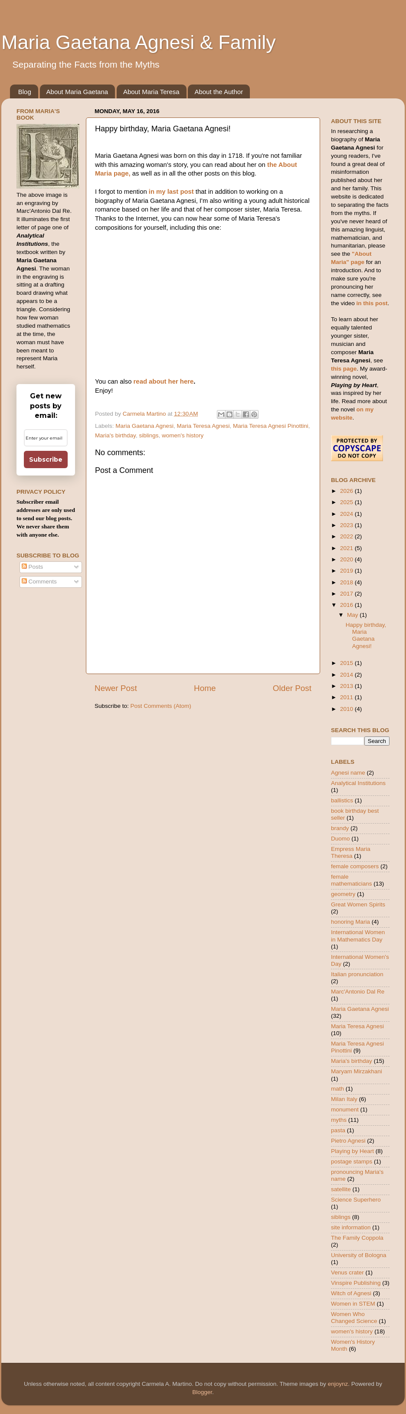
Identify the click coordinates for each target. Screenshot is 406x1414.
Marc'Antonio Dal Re (357, 991)
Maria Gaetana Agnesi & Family (138, 42)
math (337, 1088)
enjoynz (338, 1384)
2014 (347, 674)
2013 (347, 686)
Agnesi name (348, 772)
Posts (32, 567)
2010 (347, 709)
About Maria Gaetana (77, 91)
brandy (340, 828)
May (353, 615)
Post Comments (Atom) (161, 706)
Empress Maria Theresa (350, 852)
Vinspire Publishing (356, 1283)
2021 (347, 548)
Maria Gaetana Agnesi (144, 426)
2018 (347, 582)
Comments (39, 581)
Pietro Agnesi (348, 1140)
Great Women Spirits (358, 904)
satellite (341, 1189)
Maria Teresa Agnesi (203, 426)
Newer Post (116, 688)
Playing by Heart (352, 1151)
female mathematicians (351, 880)
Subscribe (45, 459)
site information (351, 1227)
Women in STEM (353, 1303)
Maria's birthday (115, 435)
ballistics (342, 800)
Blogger (202, 1392)
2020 (347, 559)
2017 (347, 593)
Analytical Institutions (358, 783)
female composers (355, 866)
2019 (347, 570)
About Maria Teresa (151, 91)
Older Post (292, 688)
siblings (148, 435)
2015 (347, 663)
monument (345, 1109)
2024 (347, 514)
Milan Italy (344, 1099)
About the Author (218, 91)
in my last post (170, 191)
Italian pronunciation (357, 974)
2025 (347, 502)
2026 (347, 491)
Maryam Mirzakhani (356, 1071)
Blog (24, 91)
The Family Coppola (357, 1238)
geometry (343, 894)
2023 (347, 525)
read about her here (164, 381)
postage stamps (351, 1161)
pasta (338, 1130)
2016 (347, 605)
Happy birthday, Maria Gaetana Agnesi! (366, 635)
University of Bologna (358, 1255)
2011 (347, 697)
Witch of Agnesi (351, 1293)
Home (205, 688)
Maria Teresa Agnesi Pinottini (270, 426)
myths (339, 1120)
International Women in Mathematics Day (358, 935)
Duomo (340, 838)
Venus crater (347, 1272)
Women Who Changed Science (354, 1317)
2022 (347, 536)
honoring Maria (350, 922)
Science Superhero (356, 1199)
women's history (182, 435)
